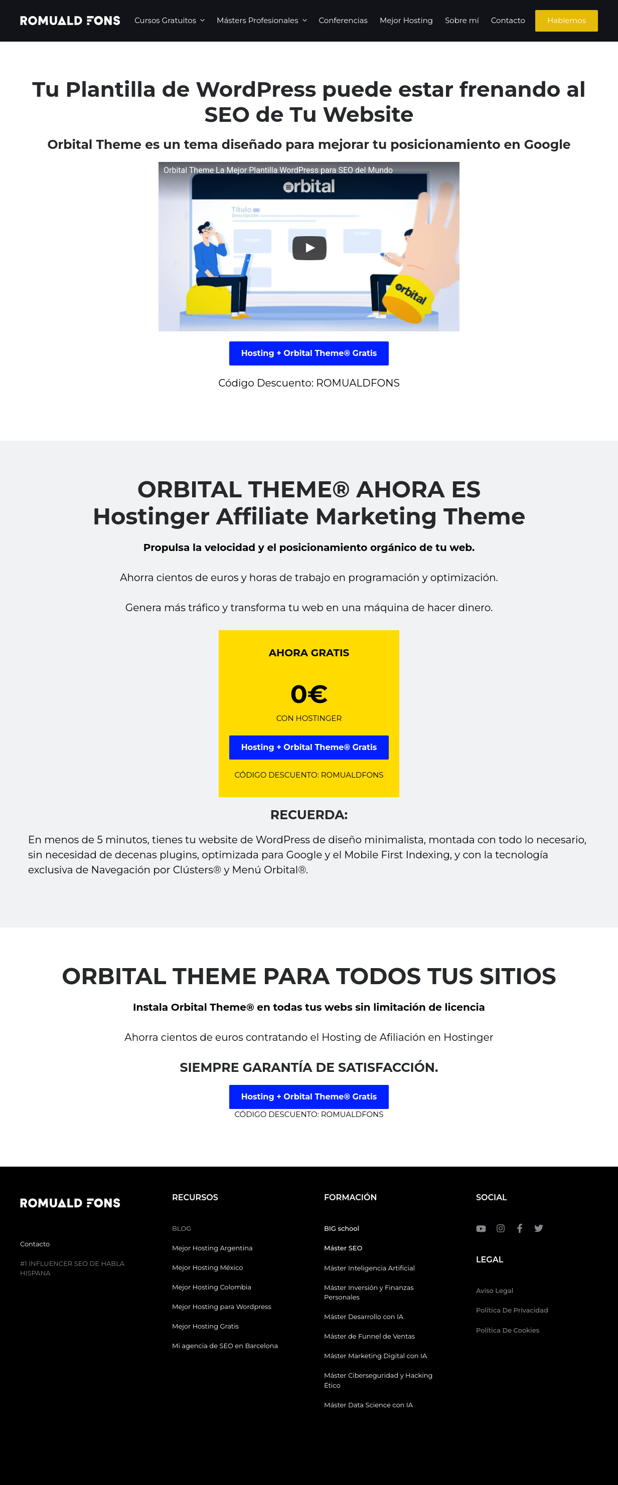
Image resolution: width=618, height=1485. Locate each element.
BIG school (341, 1228)
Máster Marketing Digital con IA (375, 1356)
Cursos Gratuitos (172, 21)
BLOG (181, 1228)
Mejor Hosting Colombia (211, 1287)
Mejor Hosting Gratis (205, 1326)
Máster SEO (343, 1248)
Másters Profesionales (265, 21)
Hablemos (566, 20)
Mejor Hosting (406, 20)
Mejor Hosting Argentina (212, 1248)
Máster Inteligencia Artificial (369, 1268)
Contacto (508, 20)
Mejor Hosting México (207, 1267)
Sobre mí (462, 20)
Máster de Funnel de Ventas (369, 1336)
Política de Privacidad (512, 1310)
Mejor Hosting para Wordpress (221, 1307)
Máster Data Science (357, 1405)
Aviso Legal (494, 1290)
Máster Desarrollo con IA (363, 1317)
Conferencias (343, 20)
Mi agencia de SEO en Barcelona (225, 1346)
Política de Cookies (507, 1330)
